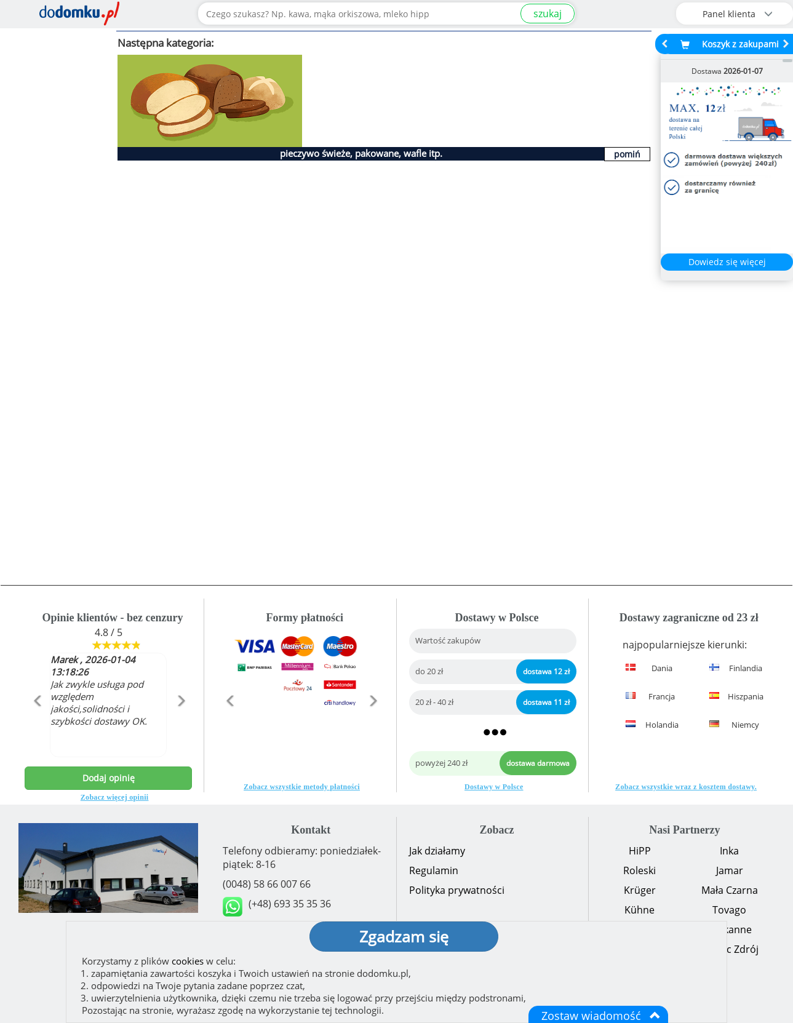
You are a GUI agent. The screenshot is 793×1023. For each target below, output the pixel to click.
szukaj (547, 13)
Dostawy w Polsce (493, 786)
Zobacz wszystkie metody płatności (302, 786)
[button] (37, 727)
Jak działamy (437, 851)
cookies (188, 961)
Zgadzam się (403, 936)
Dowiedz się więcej (727, 262)
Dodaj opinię (108, 778)
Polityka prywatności (456, 890)
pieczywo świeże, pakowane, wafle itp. (361, 153)
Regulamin (433, 870)
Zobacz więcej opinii (115, 797)
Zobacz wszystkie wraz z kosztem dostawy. (686, 786)
